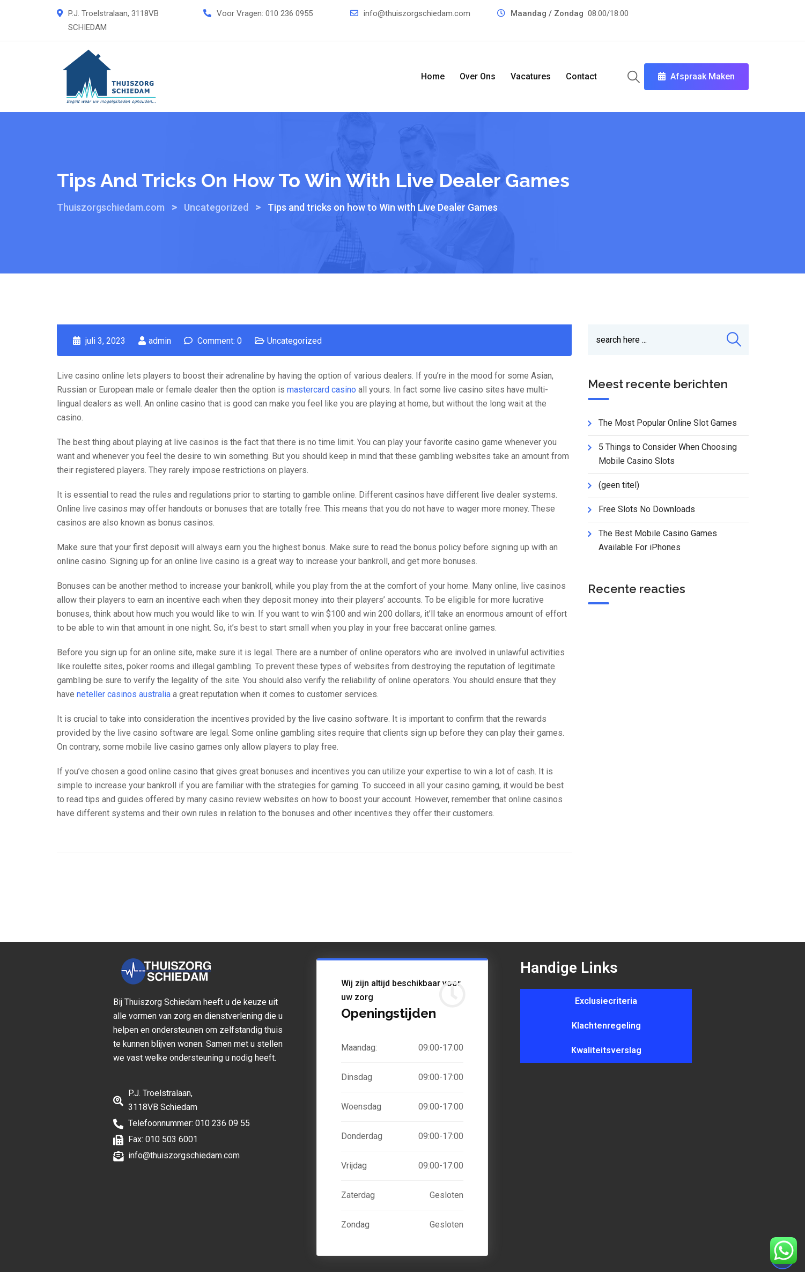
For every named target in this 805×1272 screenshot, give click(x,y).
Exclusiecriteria (606, 1001)
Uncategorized (294, 341)
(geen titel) (619, 485)
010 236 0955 (289, 13)
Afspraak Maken (696, 76)
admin (160, 341)
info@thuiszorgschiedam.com (417, 13)
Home (433, 76)
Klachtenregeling (606, 1025)
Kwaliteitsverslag (606, 1050)
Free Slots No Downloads (647, 509)
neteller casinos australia (124, 694)
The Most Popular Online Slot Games (668, 423)
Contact (581, 76)
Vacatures (531, 76)
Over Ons (478, 76)
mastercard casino (321, 389)
